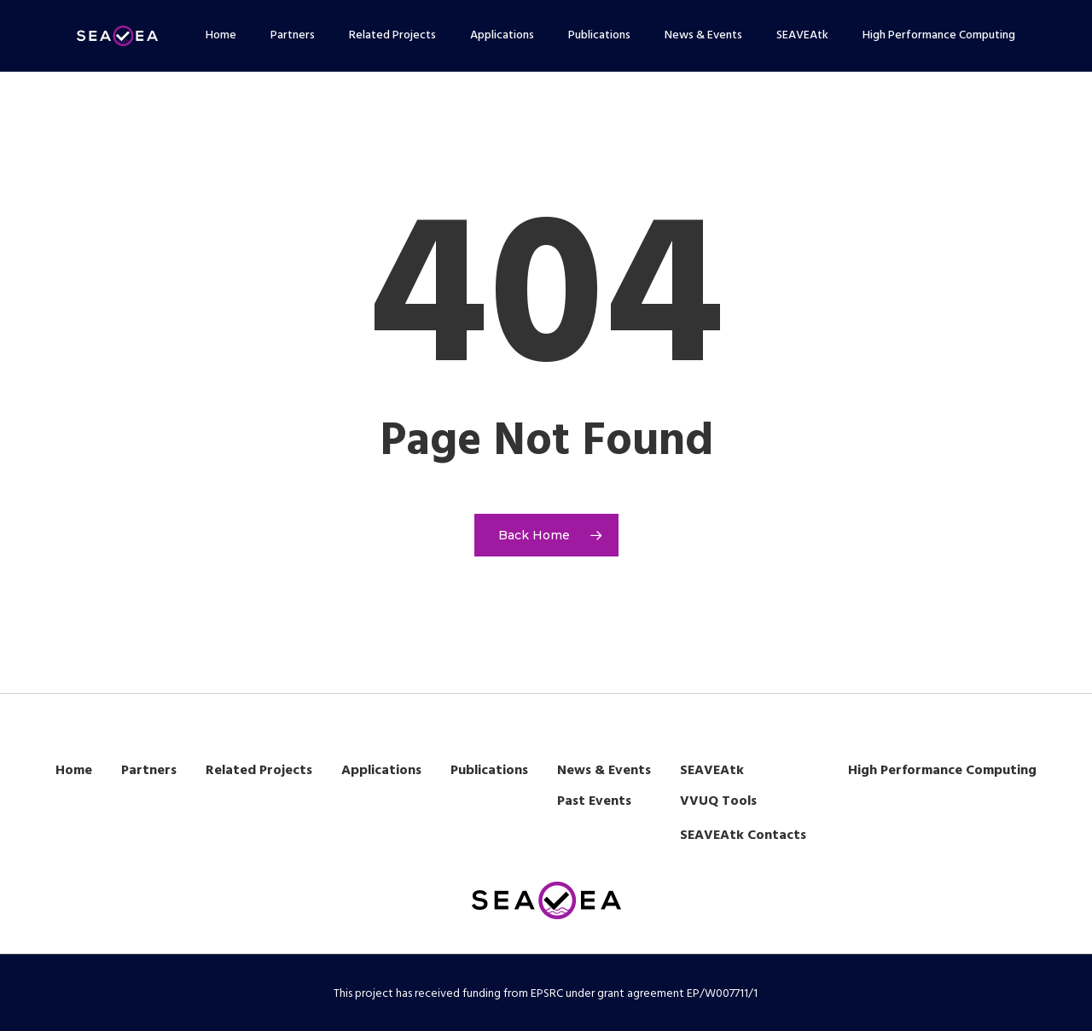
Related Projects (259, 771)
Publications (489, 771)
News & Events (604, 771)
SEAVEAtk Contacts (743, 835)
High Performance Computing (942, 771)
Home (73, 771)
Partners (149, 771)
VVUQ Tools (718, 801)
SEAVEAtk (712, 771)
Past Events (594, 801)
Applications (381, 771)
